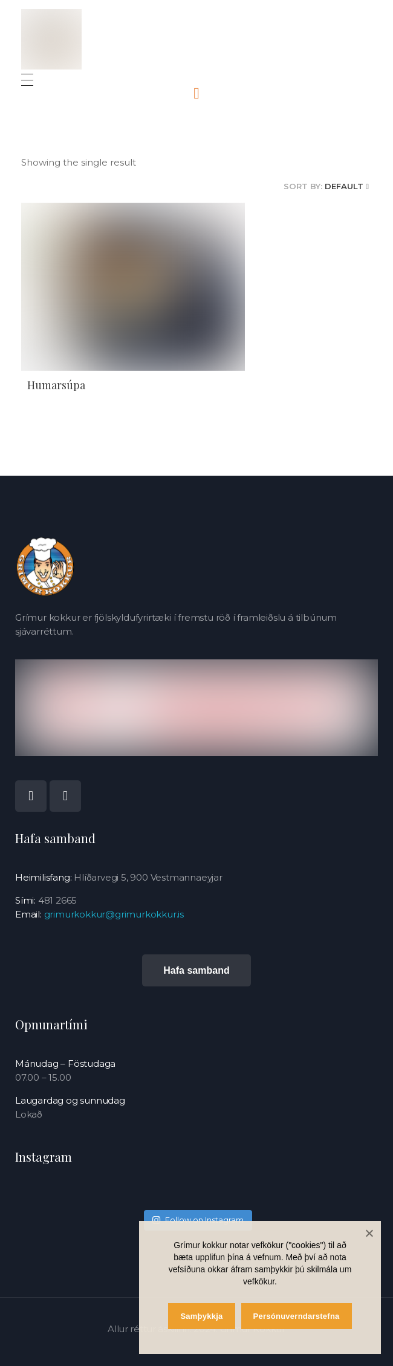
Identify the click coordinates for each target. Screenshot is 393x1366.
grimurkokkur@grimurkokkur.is (114, 914)
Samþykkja (201, 1316)
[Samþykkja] (369, 1233)
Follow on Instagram (197, 1214)
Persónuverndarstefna (296, 1316)
